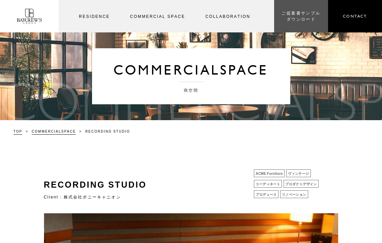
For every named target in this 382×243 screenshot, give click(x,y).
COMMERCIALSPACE (54, 131)
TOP (17, 131)
